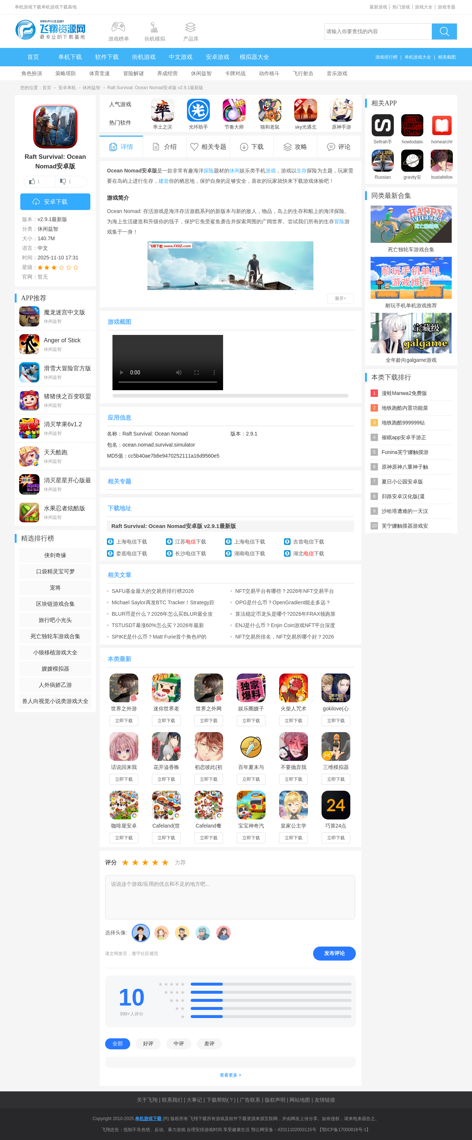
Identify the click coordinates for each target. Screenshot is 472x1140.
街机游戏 (144, 57)
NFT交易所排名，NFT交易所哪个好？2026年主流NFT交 (284, 637)
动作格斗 (269, 73)
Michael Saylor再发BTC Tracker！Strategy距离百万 (163, 602)
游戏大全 (424, 7)
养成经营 (167, 73)
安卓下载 (49, 202)
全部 (117, 1043)
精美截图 (447, 57)
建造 (164, 181)
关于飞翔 (147, 1100)
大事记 (194, 1100)
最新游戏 (378, 7)
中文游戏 (180, 57)
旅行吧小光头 (55, 620)
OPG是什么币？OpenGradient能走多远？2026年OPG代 (283, 602)
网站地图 (299, 1100)
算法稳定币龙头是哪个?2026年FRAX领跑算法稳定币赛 (285, 614)
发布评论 (334, 953)
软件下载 (107, 57)
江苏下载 (190, 542)
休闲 (234, 171)
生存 (301, 171)
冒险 (339, 221)
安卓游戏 (217, 57)
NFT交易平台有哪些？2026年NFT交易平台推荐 (284, 591)
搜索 (444, 31)
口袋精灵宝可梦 (55, 571)
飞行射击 (303, 73)
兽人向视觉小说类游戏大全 (55, 701)
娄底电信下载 (131, 553)
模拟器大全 (254, 57)
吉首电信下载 (308, 542)
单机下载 (70, 57)
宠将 (55, 587)
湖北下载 (308, 553)
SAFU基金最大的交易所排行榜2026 (153, 591)
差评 (209, 1043)
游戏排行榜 (386, 57)
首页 (33, 57)
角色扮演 (31, 73)
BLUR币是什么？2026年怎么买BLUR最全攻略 (162, 614)
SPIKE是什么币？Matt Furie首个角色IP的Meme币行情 (159, 637)
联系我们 (172, 1100)
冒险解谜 (133, 73)
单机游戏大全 (418, 57)
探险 (209, 171)
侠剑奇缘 (55, 555)
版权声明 (275, 1100)
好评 (148, 1043)
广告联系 (250, 1100)
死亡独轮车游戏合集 (55, 636)
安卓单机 (67, 87)
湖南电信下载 (249, 553)
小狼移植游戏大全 (55, 652)
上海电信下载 (131, 542)
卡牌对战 (235, 73)
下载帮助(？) (221, 1100)
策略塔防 (65, 73)
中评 (179, 1043)
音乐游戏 (337, 73)
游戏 (271, 171)
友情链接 (325, 1100)
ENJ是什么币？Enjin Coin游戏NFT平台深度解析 (285, 625)
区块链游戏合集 (55, 604)
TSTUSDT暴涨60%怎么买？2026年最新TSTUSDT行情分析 (158, 625)
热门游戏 (401, 7)
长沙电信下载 (190, 553)
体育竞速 (99, 73)
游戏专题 (446, 7)
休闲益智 (201, 73)
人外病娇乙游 (55, 685)
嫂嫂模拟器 (55, 668)
